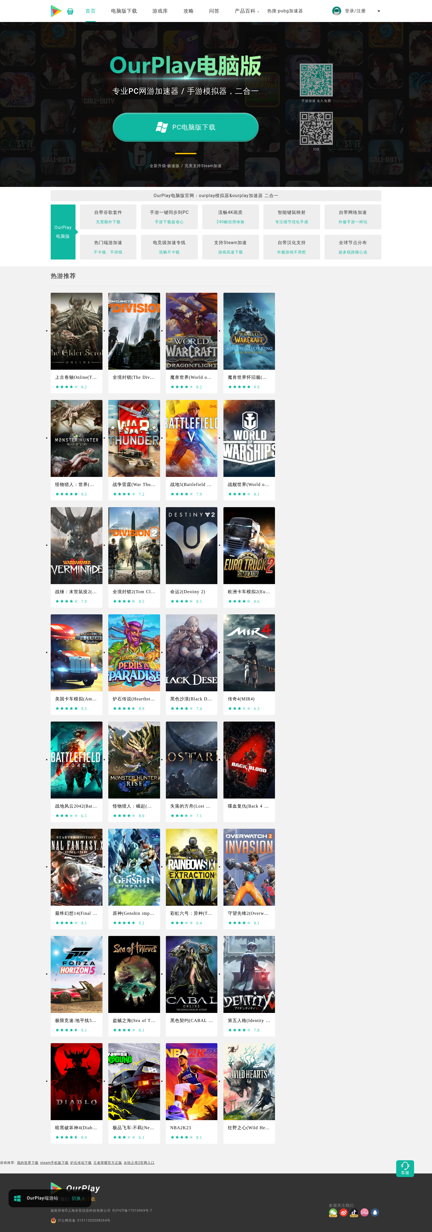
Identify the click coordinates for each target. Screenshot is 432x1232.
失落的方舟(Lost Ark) (192, 806)
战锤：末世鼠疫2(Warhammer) (86, 591)
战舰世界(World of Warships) (258, 484)
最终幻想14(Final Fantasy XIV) (87, 913)
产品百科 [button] (247, 11)
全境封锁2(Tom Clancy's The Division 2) (155, 591)
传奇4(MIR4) (241, 699)
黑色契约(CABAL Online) (197, 1020)
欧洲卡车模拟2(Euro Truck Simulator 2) (269, 591)
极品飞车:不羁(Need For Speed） (147, 1127)
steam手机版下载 (54, 1163)
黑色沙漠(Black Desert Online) (202, 699)
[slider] (67, 387)
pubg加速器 (290, 10)
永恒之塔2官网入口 (139, 1163)
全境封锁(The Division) (137, 377)
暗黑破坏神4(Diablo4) (78, 1127)
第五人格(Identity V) (249, 1020)
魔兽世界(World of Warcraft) (200, 377)
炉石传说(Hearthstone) (136, 699)
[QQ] (376, 1212)
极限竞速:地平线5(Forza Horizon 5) (92, 1020)
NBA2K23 (180, 1127)
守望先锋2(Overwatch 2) (253, 913)
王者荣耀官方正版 (107, 1163)
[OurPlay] (75, 1189)
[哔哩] (365, 1212)
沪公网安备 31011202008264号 (80, 1220)
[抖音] (355, 1212)
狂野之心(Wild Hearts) (251, 1127)
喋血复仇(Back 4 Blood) (253, 806)
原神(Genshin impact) (135, 913)
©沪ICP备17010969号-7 (132, 1210)
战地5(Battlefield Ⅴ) (192, 484)
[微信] (334, 1212)
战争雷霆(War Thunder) (137, 484)
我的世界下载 (28, 1163)
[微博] (344, 1212)
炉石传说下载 (81, 1163)
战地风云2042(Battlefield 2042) (87, 806)
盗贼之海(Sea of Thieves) (139, 1020)
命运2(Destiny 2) (187, 591)
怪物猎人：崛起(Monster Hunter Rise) (152, 806)
